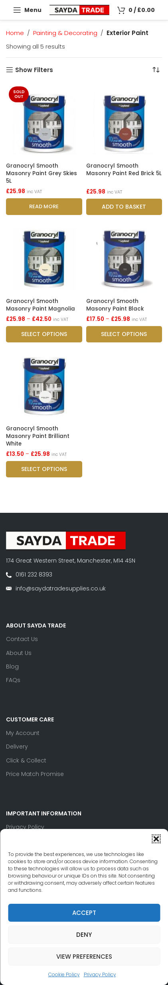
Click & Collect (26, 760)
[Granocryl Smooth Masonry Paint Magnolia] (44, 257)
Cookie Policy (64, 974)
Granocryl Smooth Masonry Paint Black (115, 305)
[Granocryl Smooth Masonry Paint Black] (124, 257)
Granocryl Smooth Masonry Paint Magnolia (40, 305)
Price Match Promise (35, 774)
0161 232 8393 (34, 574)
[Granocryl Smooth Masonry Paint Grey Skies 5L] (44, 122)
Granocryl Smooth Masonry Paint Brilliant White (37, 436)
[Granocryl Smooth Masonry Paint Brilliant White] (44, 384)
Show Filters (34, 69)
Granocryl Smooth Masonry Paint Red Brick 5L (124, 169)
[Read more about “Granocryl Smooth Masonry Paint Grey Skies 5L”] (44, 206)
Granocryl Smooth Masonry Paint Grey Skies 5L (41, 173)
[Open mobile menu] (27, 10)
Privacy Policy (100, 974)
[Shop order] (156, 70)
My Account (23, 733)
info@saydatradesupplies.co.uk (61, 588)
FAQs (13, 680)
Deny (84, 934)
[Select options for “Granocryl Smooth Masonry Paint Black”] (124, 334)
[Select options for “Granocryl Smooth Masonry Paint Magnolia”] (44, 334)
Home (15, 33)
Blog (12, 666)
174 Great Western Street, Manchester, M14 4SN (70, 561)
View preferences (84, 956)
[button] (156, 839)
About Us (19, 653)
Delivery (17, 746)
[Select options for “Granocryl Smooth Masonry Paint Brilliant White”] (44, 469)
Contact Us (22, 639)
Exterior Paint (127, 33)
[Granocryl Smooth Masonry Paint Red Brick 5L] (124, 122)
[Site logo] (79, 9)
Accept (84, 913)
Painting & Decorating (65, 33)
